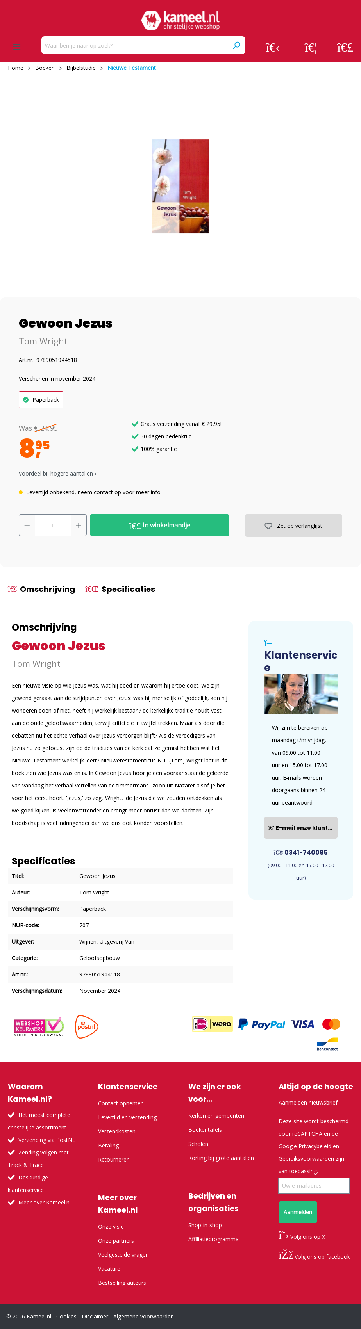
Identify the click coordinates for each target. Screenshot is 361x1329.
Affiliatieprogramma (213, 1239)
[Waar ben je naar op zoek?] (134, 45)
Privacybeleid (314, 1146)
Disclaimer (95, 1316)
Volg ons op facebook (314, 1256)
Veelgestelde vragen (123, 1254)
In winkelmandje (159, 525)
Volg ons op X (302, 1236)
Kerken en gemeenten (216, 1115)
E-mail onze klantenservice (303, 828)
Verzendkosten (117, 1131)
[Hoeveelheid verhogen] (79, 525)
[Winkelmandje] (345, 46)
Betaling (108, 1145)
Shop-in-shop (205, 1225)
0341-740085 (301, 852)
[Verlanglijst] (311, 46)
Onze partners (116, 1240)
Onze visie (111, 1226)
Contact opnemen (121, 1103)
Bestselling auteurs (122, 1282)
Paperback (45, 399)
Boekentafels (205, 1129)
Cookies (66, 1316)
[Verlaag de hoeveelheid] (27, 525)
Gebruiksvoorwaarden (306, 1158)
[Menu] (17, 46)
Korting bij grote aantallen (221, 1158)
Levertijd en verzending (127, 1117)
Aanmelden (298, 1212)
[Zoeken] (236, 45)
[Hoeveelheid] (53, 525)
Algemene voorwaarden (143, 1316)
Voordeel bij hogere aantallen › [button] (57, 473)
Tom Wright (43, 341)
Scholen (198, 1143)
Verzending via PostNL (46, 1140)
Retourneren (114, 1159)
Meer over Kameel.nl (44, 1202)
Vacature (109, 1268)
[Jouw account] (272, 46)
